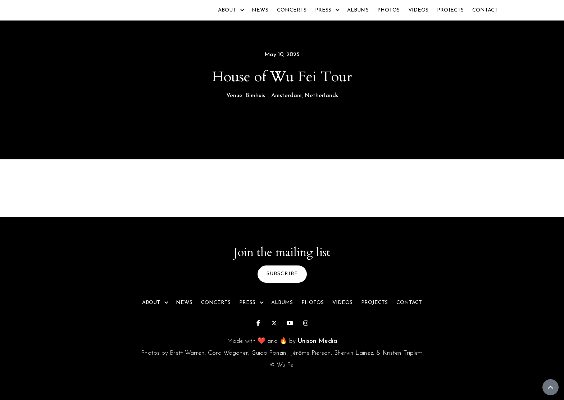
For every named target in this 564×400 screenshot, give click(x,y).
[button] (230, 10)
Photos (388, 10)
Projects (450, 10)
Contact (485, 10)
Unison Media (317, 341)
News (260, 10)
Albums (358, 10)
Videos (418, 10)
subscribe (282, 274)
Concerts (291, 10)
